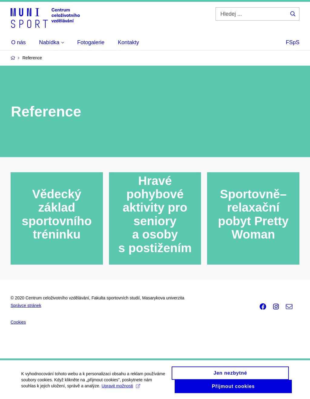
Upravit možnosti (120, 388)
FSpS (292, 42)
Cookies (18, 322)
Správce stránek (26, 305)
